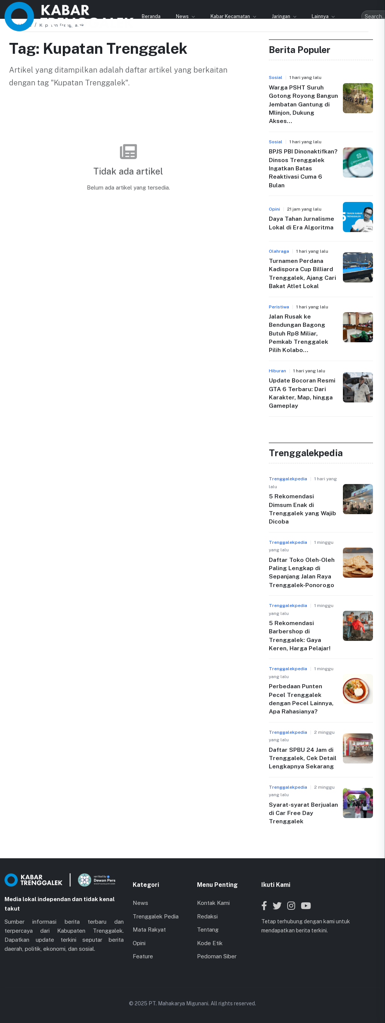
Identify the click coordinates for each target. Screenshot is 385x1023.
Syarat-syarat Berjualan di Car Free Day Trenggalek (303, 813)
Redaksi (207, 916)
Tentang (207, 929)
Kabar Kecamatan (157, 8)
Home (25, 25)
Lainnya (247, 8)
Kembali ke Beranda (128, 209)
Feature (143, 956)
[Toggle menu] (373, 9)
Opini (139, 943)
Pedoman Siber (216, 956)
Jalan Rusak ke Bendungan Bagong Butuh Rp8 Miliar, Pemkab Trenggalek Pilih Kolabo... (298, 333)
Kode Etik (210, 943)
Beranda (77, 8)
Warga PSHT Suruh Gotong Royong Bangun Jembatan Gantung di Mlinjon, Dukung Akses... (303, 104)
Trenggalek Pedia (156, 916)
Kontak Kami (213, 903)
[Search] (347, 9)
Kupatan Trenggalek (61, 25)
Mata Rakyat (149, 929)
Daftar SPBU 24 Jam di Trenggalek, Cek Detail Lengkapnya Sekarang (302, 758)
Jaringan (208, 8)
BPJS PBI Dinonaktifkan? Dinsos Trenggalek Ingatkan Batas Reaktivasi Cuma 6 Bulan (303, 168)
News (109, 8)
